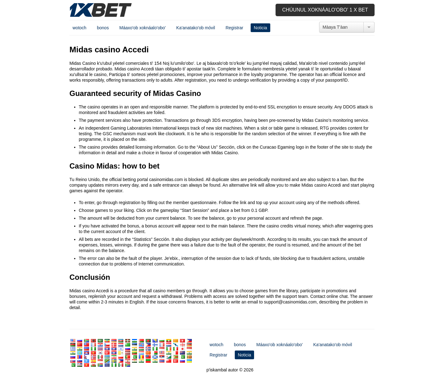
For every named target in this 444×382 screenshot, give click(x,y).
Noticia (260, 27)
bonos (103, 27)
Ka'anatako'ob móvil (195, 27)
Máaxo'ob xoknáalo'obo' (142, 27)
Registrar (234, 27)
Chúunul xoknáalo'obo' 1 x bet (325, 9)
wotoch (79, 27)
